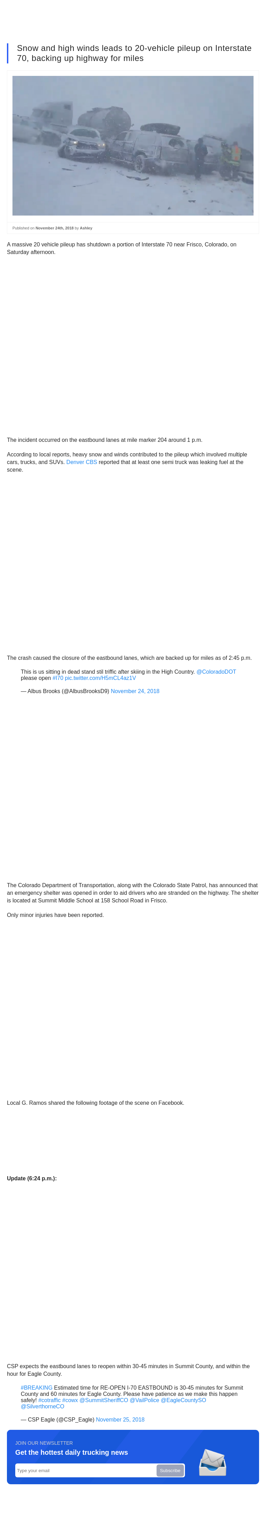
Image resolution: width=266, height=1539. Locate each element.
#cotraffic (49, 1400)
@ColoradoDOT (216, 672)
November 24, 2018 (135, 691)
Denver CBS (81, 462)
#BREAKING (37, 1388)
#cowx (70, 1400)
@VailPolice (144, 1400)
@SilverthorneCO (42, 1406)
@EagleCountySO (183, 1400)
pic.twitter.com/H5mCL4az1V (100, 678)
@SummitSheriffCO (104, 1400)
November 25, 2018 (120, 1420)
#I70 (58, 678)
